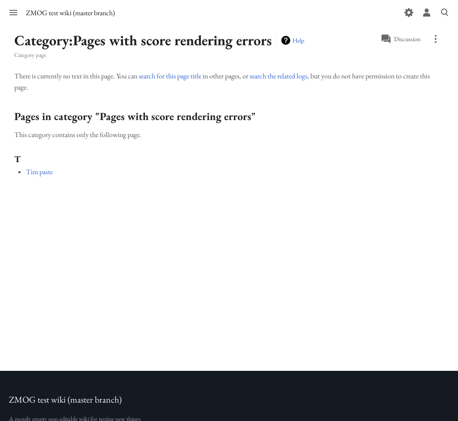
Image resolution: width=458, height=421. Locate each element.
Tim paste (39, 171)
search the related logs (278, 76)
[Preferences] (409, 12)
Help (298, 40)
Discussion (407, 39)
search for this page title (170, 76)
